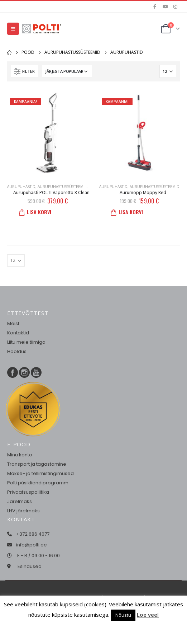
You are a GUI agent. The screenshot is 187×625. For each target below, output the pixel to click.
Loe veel (148, 614)
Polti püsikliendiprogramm (37, 482)
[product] (47, 132)
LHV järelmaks (23, 510)
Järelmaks (19, 501)
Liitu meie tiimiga (26, 342)
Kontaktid (18, 332)
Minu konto (19, 454)
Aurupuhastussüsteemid (62, 186)
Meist (13, 323)
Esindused (30, 566)
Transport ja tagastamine (36, 464)
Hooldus (17, 351)
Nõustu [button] (123, 615)
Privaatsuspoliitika (28, 492)
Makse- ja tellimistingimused (40, 473)
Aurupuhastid (21, 186)
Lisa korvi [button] (37, 212)
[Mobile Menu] (13, 29)
